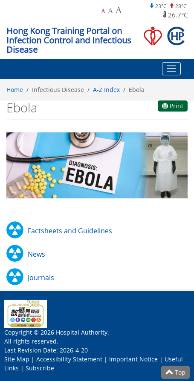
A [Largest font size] (119, 10)
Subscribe (40, 368)
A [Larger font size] (110, 10)
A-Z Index (106, 90)
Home (14, 90)
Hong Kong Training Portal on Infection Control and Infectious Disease (68, 40)
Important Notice (133, 359)
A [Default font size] (103, 11)
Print (172, 106)
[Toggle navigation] (171, 69)
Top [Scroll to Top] (175, 372)
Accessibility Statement (69, 359)
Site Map (16, 359)
